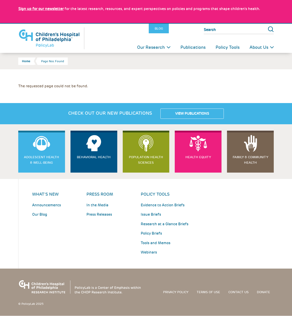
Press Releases (99, 214)
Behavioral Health (94, 157)
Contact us (238, 292)
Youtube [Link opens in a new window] (194, 29)
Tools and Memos (155, 243)
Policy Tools (228, 47)
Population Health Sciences (146, 160)
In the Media (97, 205)
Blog (159, 28)
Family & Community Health (250, 160)
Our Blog (39, 214)
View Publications (192, 113)
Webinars (149, 252)
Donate (263, 292)
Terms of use (208, 292)
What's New (45, 194)
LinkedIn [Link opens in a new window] (184, 29)
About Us (259, 47)
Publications (193, 47)
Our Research (151, 47)
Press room (99, 194)
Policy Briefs (151, 233)
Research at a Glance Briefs (164, 224)
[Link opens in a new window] (41, 8)
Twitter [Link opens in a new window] (174, 29)
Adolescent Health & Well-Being (41, 160)
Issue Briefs (151, 214)
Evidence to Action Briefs (163, 205)
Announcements (46, 205)
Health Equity (198, 157)
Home (26, 61)
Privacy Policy (175, 292)
